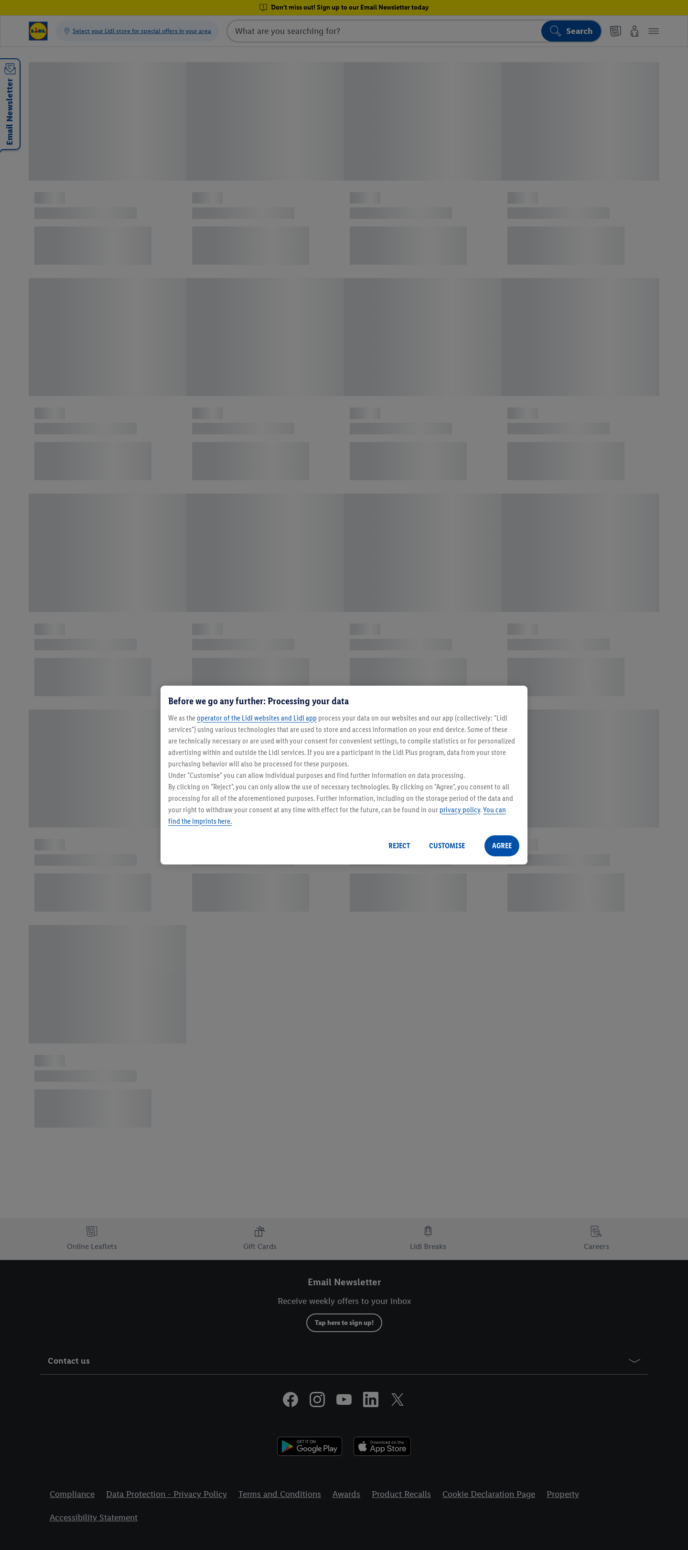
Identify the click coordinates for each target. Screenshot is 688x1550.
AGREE (502, 845)
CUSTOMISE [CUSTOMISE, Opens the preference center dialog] (447, 845)
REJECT (399, 845)
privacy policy (460, 809)
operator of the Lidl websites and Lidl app (257, 717)
